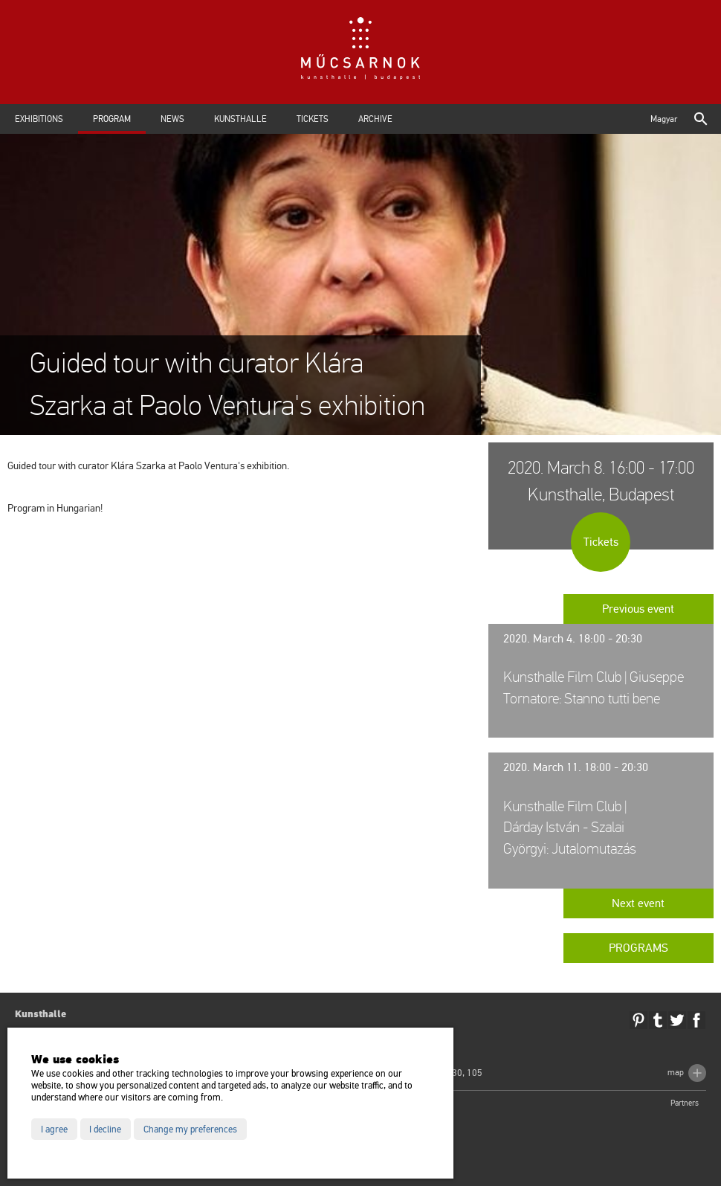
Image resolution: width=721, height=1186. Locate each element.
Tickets (313, 119)
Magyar (663, 119)
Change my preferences (190, 1129)
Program (112, 119)
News (172, 119)
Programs (638, 948)
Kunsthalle (240, 119)
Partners (684, 1103)
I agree (54, 1129)
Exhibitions (39, 119)
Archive (375, 119)
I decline (105, 1129)
